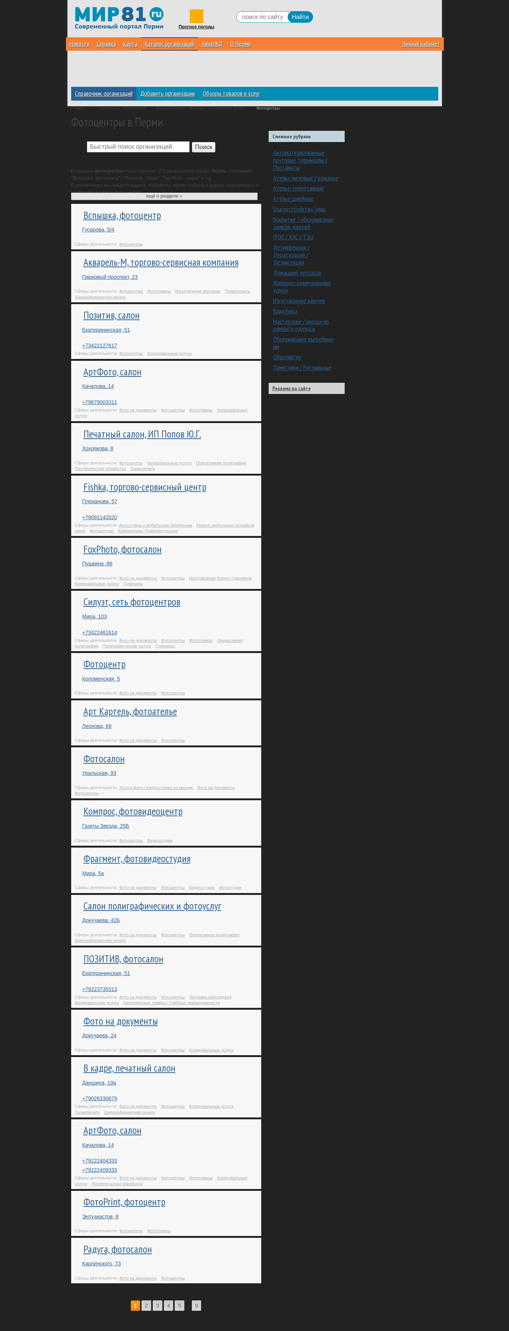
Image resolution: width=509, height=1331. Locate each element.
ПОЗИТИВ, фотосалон (123, 958)
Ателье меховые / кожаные (305, 178)
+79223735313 (99, 989)
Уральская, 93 (99, 773)
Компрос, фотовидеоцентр (133, 811)
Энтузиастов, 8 (100, 1217)
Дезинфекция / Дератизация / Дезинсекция (291, 254)
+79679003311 (99, 402)
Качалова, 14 (98, 386)
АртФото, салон (112, 371)
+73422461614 (99, 632)
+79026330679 (99, 1098)
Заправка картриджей (210, 997)
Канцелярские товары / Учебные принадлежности (171, 1002)
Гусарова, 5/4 (98, 230)
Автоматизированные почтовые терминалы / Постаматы (300, 160)
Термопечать (237, 291)
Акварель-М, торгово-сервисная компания (160, 262)
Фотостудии (230, 887)
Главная (79, 108)
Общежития (287, 357)
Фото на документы (138, 410)
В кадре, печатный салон (129, 1068)
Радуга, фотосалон (117, 1249)
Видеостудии (160, 840)
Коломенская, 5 (101, 679)
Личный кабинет (421, 44)
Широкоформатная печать (100, 297)
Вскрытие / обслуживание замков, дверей (303, 223)
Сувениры (133, 583)
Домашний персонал (297, 272)
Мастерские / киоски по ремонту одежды (301, 325)
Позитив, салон (111, 315)
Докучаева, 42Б (101, 920)
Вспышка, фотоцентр (122, 215)
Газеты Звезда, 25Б (105, 826)
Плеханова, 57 (99, 501)
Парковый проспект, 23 (110, 277)
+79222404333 (99, 1161)
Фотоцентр (104, 663)
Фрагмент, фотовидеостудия (136, 858)
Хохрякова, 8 (98, 448)
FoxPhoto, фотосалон (122, 549)
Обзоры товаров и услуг (231, 93)
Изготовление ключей (299, 300)
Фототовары (159, 291)
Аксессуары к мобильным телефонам (155, 525)
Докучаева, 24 (99, 1035)
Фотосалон (104, 758)
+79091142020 (99, 517)
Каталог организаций (169, 44)
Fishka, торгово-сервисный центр (144, 486)
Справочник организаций (104, 93)
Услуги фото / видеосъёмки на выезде (156, 787)
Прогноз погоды (196, 27)
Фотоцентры (131, 244)
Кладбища (285, 311)
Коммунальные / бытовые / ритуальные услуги (201, 108)
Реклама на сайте (291, 388)
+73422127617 (99, 345)
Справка (106, 44)
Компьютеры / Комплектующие (147, 531)
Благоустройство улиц (299, 209)
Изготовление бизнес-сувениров (220, 578)
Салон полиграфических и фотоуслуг (152, 905)
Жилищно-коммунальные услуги (302, 286)
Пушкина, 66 (97, 564)
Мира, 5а (93, 873)
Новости (79, 44)
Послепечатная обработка (100, 468)
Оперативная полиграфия (221, 463)
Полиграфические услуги (126, 646)
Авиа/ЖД (212, 44)
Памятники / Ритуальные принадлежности (302, 371)
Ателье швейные (293, 198)
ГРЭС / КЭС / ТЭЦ (293, 237)
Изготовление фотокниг (198, 291)
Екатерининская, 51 (106, 330)
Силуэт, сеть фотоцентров (131, 601)
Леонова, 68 (97, 726)
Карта (130, 44)
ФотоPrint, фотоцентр (124, 1201)
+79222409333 (99, 1170)
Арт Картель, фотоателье (130, 711)
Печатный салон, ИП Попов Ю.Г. (142, 434)
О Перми (240, 44)
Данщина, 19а (99, 1083)
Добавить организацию (167, 93)
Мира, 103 (94, 616)
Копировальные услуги (169, 353)
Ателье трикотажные (298, 188)
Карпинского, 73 (101, 1264)
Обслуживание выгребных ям (303, 343)
